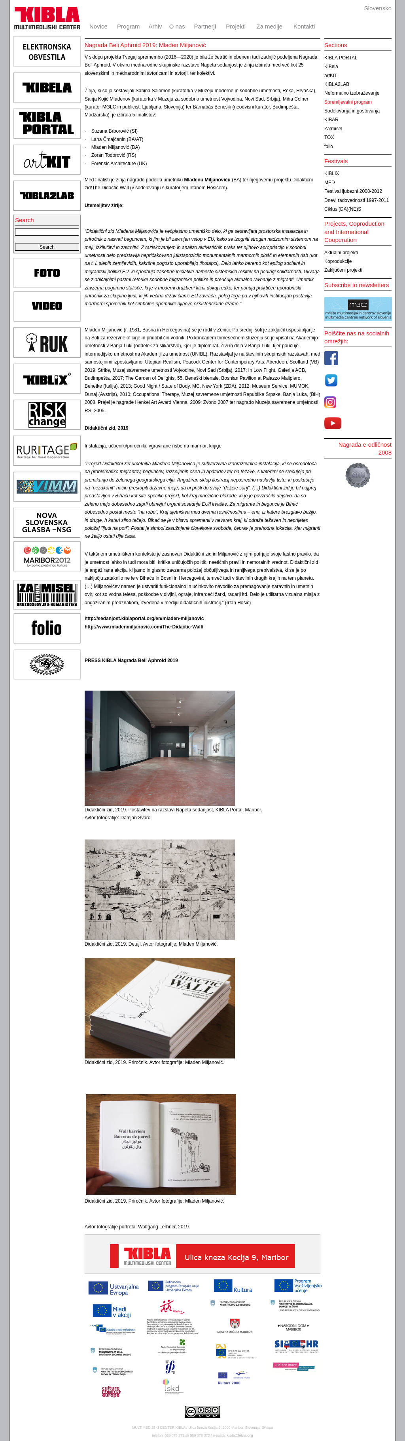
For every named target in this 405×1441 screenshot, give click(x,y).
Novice (98, 26)
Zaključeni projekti (343, 270)
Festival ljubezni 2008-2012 (353, 191)
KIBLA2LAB (336, 84)
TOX (329, 137)
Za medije (269, 26)
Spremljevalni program (348, 102)
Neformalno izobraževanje (351, 93)
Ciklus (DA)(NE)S (342, 209)
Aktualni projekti (341, 252)
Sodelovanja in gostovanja (352, 111)
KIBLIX (331, 173)
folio (328, 146)
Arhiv (155, 26)
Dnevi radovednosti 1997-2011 (356, 200)
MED (329, 182)
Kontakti (304, 26)
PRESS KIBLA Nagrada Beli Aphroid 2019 (131, 660)
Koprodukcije (338, 261)
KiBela (331, 66)
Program (128, 26)
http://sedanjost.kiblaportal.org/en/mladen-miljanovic (144, 618)
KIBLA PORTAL (341, 58)
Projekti (236, 26)
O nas (177, 26)
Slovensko (378, 8)
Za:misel (333, 128)
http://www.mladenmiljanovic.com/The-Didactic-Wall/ (144, 627)
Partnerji (205, 26)
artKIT (330, 75)
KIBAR (331, 119)
